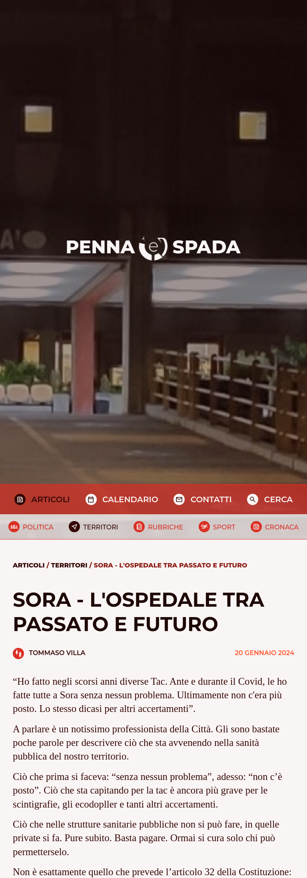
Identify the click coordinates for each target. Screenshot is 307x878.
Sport (224, 527)
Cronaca (282, 527)
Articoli (50, 499)
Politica (38, 527)
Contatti (211, 499)
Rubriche (165, 527)
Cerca (278, 499)
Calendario (130, 499)
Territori (100, 527)
